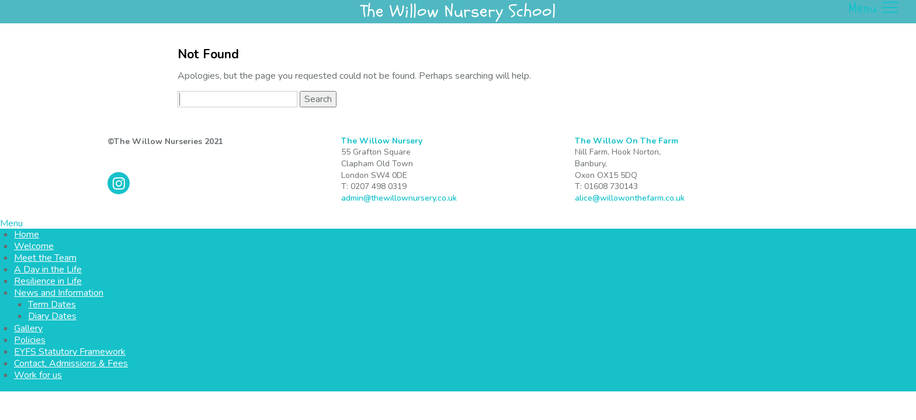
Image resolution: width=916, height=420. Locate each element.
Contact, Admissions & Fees (71, 363)
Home (26, 234)
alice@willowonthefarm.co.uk (630, 198)
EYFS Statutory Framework (70, 351)
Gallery (28, 328)
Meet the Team (45, 257)
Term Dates (52, 304)
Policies (30, 340)
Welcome (34, 246)
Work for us (38, 375)
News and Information (58, 292)
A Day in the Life (48, 269)
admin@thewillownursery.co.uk (399, 198)
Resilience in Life (48, 281)
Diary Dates (52, 316)
